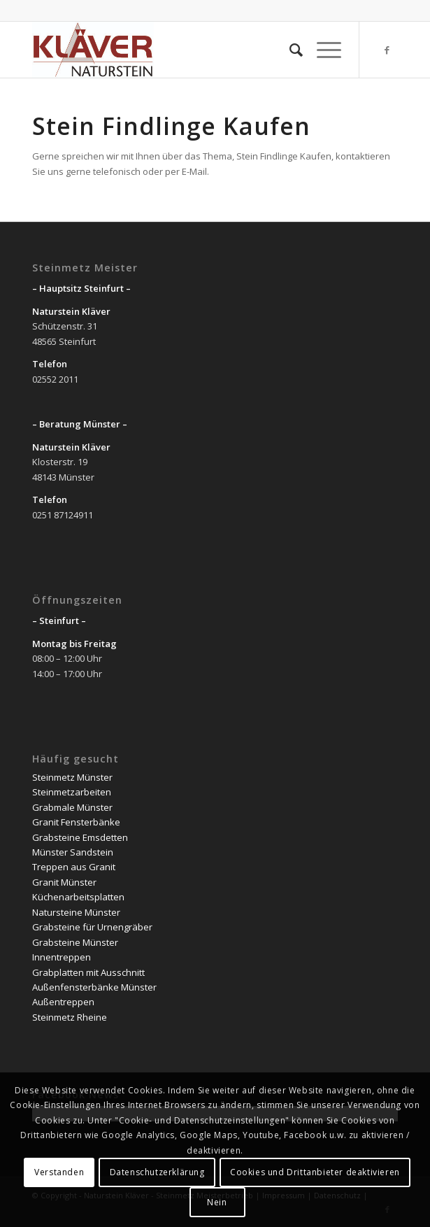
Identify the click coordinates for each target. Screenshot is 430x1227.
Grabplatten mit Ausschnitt (88, 972)
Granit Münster (64, 882)
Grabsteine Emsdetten (80, 837)
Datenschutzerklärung (157, 1172)
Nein (217, 1202)
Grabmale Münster (72, 807)
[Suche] (289, 50)
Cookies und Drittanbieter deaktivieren (315, 1172)
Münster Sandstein (72, 852)
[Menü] (322, 50)
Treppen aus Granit (73, 866)
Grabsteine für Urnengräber (92, 927)
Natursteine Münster (76, 912)
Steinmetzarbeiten (71, 792)
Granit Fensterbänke (76, 822)
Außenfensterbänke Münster (94, 987)
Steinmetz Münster (72, 777)
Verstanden (59, 1172)
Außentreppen (63, 1001)
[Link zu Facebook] (387, 50)
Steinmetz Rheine (69, 1017)
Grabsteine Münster (75, 942)
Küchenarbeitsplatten (78, 897)
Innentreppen (61, 957)
